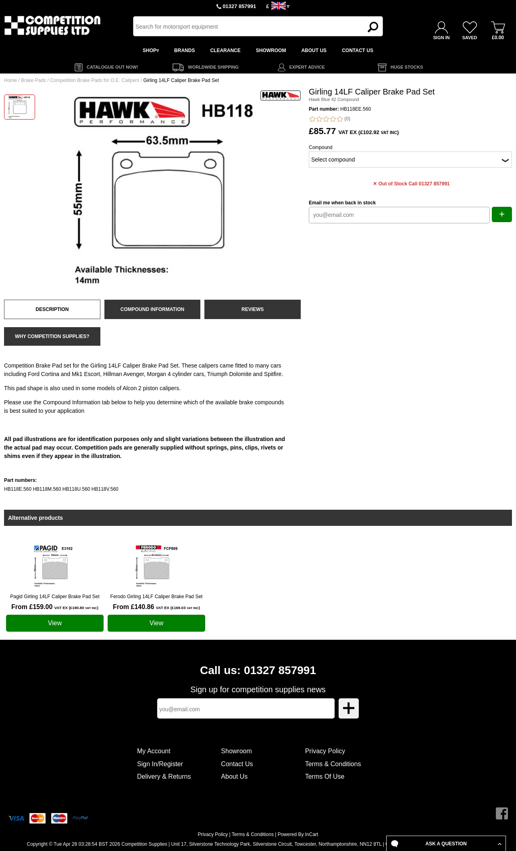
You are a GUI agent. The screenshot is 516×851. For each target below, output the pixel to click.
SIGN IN (441, 37)
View (55, 623)
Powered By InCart (298, 834)
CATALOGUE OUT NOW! (112, 67)
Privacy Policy (325, 751)
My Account (154, 751)
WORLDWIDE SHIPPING (213, 67)
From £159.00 (54, 606)
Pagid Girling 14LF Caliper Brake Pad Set (54, 596)
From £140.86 (156, 606)
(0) (329, 119)
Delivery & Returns (164, 776)
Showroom (236, 751)
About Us (234, 776)
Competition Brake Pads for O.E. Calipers (94, 80)
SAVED (469, 37)
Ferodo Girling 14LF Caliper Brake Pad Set (156, 596)
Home (10, 80)
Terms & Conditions (333, 764)
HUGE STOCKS (407, 67)
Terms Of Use (325, 776)
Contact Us (237, 764)
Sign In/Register (160, 764)
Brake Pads (33, 80)
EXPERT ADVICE (307, 67)
